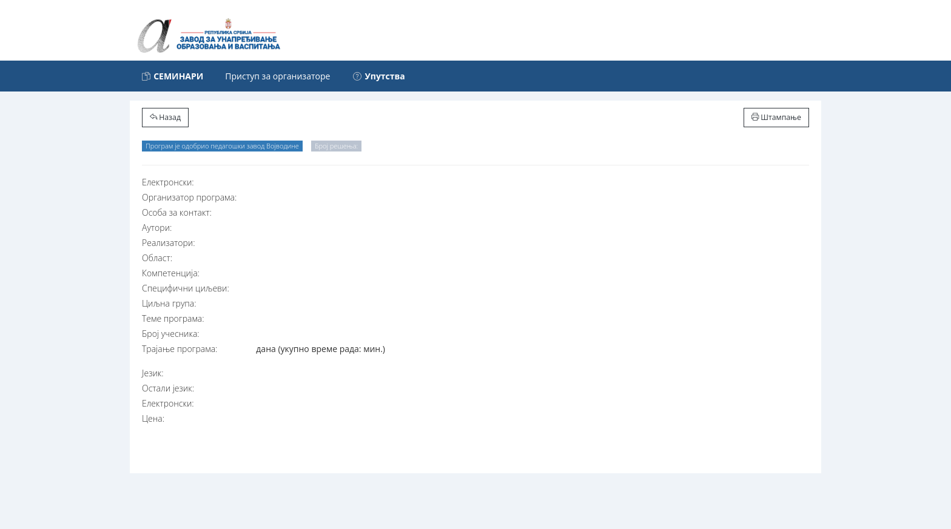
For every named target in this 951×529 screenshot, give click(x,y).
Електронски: (168, 182)
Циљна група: (169, 303)
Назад (165, 117)
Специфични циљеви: (185, 288)
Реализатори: (168, 242)
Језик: (153, 373)
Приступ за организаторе (277, 76)
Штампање (776, 117)
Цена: (153, 418)
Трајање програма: (179, 348)
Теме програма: (173, 318)
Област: (157, 258)
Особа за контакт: (177, 212)
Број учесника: (171, 333)
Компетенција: (171, 273)
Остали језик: (168, 388)
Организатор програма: (189, 197)
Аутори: (157, 227)
